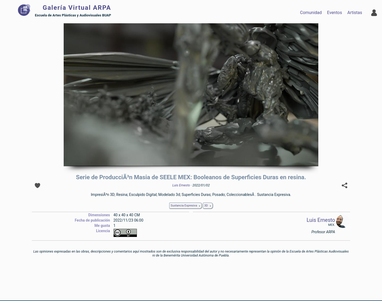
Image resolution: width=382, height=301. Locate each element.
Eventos (334, 12)
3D (206, 205)
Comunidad (311, 12)
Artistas (354, 12)
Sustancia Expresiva (184, 205)
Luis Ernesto (181, 185)
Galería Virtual (77, 7)
